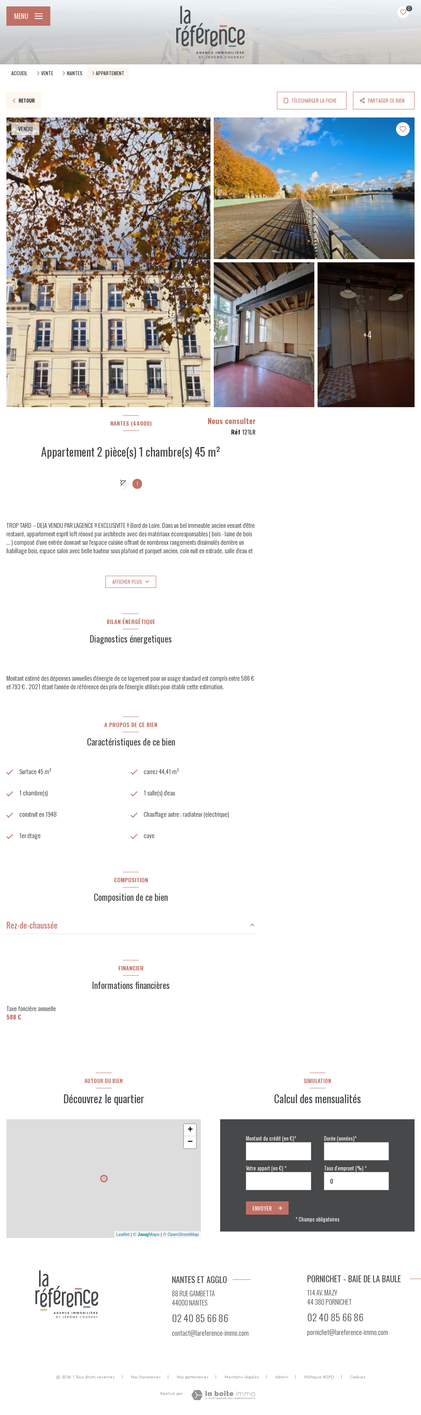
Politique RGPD (319, 1377)
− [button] (190, 1142)
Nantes (75, 73)
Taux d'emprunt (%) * (345, 1168)
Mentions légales (242, 1377)
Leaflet (123, 1234)
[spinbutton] (356, 1181)
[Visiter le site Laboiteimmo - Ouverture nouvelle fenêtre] (223, 1395)
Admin (281, 1377)
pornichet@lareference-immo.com (347, 1332)
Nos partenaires (192, 1377)
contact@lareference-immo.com (210, 1333)
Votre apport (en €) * (266, 1168)
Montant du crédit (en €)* (271, 1138)
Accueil (19, 73)
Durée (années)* (340, 1138)
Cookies (357, 1377)
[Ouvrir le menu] (28, 16)
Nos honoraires (146, 1377)
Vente (47, 73)
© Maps (146, 1234)
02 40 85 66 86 (200, 1317)
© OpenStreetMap (181, 1234)
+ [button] (190, 1130)
